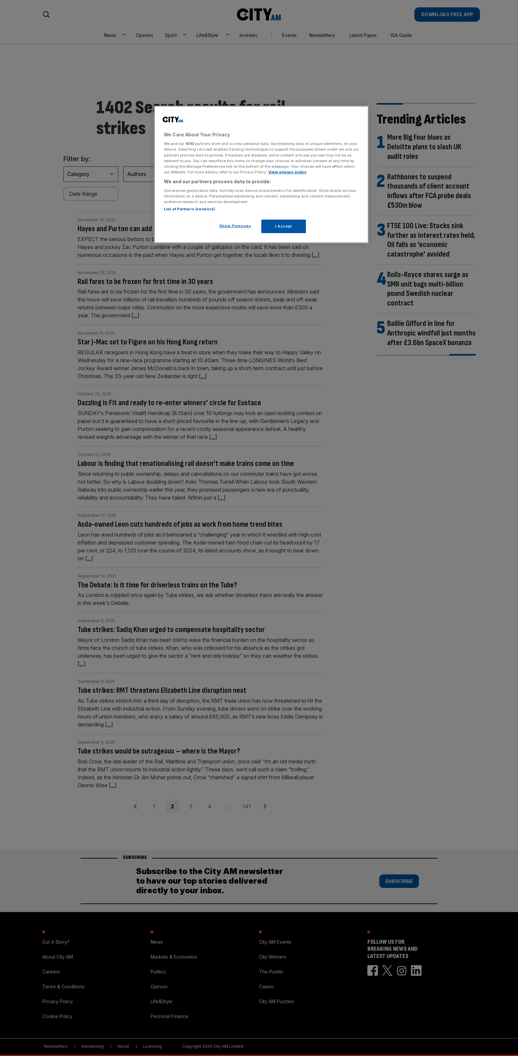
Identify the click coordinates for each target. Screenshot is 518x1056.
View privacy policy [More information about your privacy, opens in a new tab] (287, 172)
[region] (261, 175)
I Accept (283, 226)
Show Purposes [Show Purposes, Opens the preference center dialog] (235, 226)
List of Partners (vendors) (189, 209)
